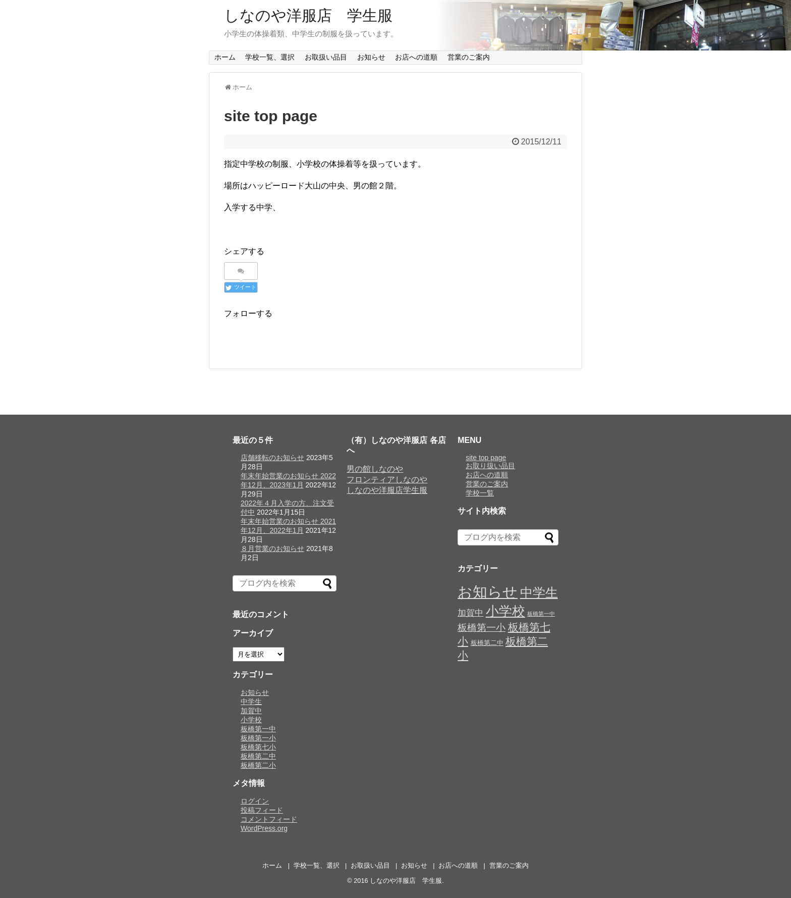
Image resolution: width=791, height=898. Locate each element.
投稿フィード (262, 810)
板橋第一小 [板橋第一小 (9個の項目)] (481, 627)
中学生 (251, 701)
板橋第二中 (258, 756)
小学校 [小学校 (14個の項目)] (505, 611)
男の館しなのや (375, 469)
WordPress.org (264, 828)
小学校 (251, 720)
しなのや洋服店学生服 (387, 490)
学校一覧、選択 (270, 57)
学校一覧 (480, 493)
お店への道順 (416, 57)
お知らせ (371, 57)
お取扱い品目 (326, 57)
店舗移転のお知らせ (272, 458)
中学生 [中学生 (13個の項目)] (539, 592)
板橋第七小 (258, 747)
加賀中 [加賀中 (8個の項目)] (470, 613)
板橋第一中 (258, 729)
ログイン (255, 801)
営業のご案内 (468, 57)
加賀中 (251, 711)
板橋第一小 (258, 738)
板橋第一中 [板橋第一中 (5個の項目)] (541, 614)
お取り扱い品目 (490, 466)
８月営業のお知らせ (272, 548)
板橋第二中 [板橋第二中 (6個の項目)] (487, 642)
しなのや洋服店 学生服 (308, 15)
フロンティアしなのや (387, 479)
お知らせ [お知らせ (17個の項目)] (488, 591)
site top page (486, 458)
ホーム (225, 57)
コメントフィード (269, 819)
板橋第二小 (258, 765)
